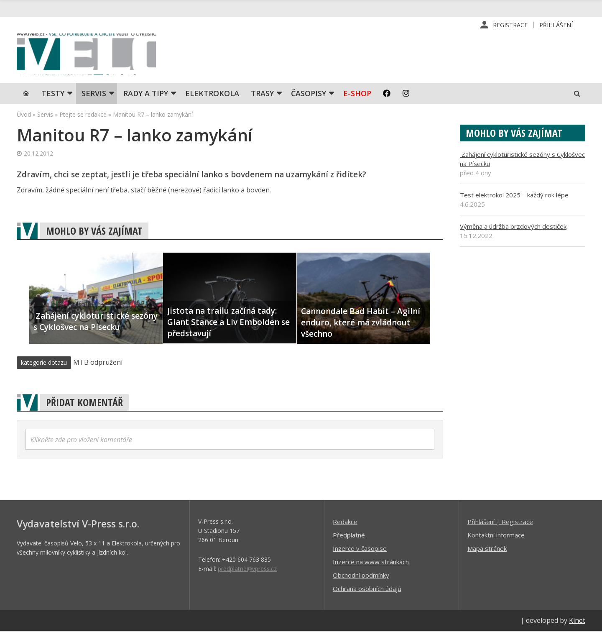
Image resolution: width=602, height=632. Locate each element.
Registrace (510, 25)
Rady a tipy (145, 94)
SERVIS (94, 94)
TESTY (52, 94)
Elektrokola (212, 94)
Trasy (262, 94)
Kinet (577, 621)
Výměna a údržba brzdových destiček (513, 227)
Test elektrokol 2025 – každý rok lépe (514, 196)
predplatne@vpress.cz (247, 569)
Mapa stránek (487, 549)
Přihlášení (556, 25)
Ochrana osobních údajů (367, 589)
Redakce (345, 522)
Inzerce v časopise (360, 549)
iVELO (88, 54)
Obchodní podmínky (361, 576)
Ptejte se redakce (83, 115)
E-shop (357, 94)
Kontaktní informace (496, 536)
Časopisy (308, 94)
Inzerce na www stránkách (371, 562)
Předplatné (349, 536)
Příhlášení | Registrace (500, 522)
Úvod (24, 115)
